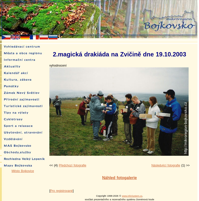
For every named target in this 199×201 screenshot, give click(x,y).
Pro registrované (61, 191)
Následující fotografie (165, 165)
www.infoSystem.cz (132, 196)
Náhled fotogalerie (119, 178)
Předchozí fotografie (72, 165)
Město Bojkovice (23, 171)
